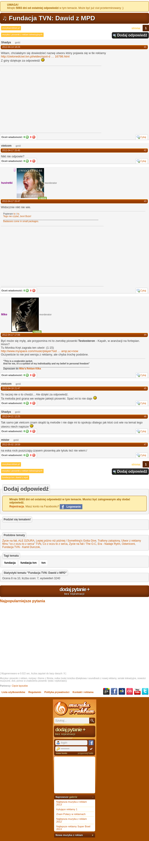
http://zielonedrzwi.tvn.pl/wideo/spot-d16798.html (35, 56)
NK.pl (121, 691)
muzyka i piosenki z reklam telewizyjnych (22, 35)
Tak (27, 137)
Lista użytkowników (13, 692)
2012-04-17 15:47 (11, 201)
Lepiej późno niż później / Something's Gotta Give (66, 540)
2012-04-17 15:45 (11, 150)
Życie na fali (9, 540)
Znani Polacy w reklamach (71, 814)
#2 (145, 150)
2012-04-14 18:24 (11, 47)
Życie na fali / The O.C (82, 543)
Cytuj (143, 137)
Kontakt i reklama (83, 692)
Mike (4, 314)
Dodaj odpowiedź (132, 35)
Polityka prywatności (56, 692)
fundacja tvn (29, 562)
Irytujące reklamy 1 (66, 809)
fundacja (10, 562)
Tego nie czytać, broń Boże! (17, 216)
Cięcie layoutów (20, 686)
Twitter (145, 691)
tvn (44, 562)
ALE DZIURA (26, 540)
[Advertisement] (35, 255)
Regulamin (34, 692)
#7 (145, 444)
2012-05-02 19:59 (11, 444)
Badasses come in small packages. (21, 221)
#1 (145, 47)
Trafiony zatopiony (109, 540)
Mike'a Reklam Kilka (30, 368)
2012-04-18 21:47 (11, 388)
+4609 (42, 198)
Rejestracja (16, 506)
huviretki (7, 182)
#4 (145, 335)
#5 (145, 388)
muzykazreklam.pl (11, 28)
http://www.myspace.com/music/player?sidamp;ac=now (39, 351)
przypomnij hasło (85, 753)
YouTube (137, 691)
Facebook (114, 691)
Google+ (106, 691)
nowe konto (61, 753)
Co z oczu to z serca (55, 543)
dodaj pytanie (74, 591)
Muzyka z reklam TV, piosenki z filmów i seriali (74, 708)
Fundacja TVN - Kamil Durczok (21, 547)
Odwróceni (128, 543)
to (15, 214)
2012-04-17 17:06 (11, 335)
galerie (73, 797)
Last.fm (129, 691)
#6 (145, 416)
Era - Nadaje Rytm (109, 543)
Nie (33, 137)
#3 (145, 201)
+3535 (37, 332)
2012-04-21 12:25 (11, 416)
